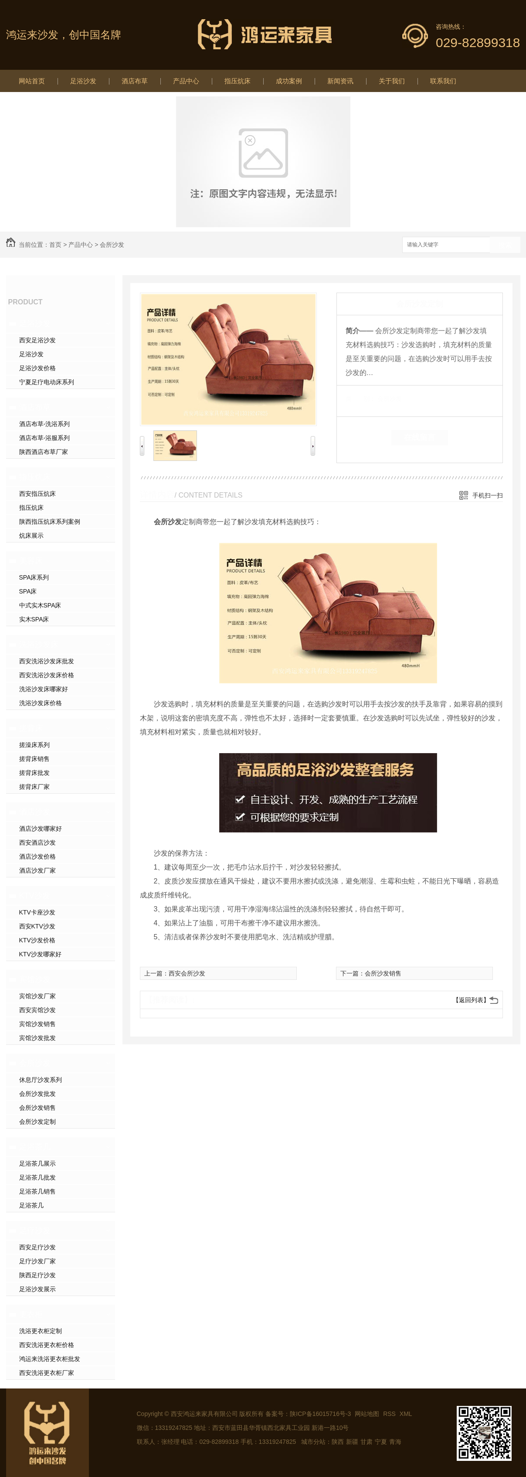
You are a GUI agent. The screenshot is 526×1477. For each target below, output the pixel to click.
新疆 (352, 1441)
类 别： (361, 398)
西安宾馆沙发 (37, 1009)
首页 (55, 244)
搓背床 (31, 728)
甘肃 (366, 1441)
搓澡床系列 (34, 744)
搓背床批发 (34, 772)
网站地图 (367, 1413)
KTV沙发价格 (37, 940)
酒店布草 (135, 81)
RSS (390, 1413)
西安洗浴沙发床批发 (46, 661)
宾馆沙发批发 (37, 1037)
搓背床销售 (34, 758)
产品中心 (186, 81)
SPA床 (28, 591)
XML (406, 1413)
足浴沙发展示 (37, 1289)
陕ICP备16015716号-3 (320, 1413)
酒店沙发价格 (37, 856)
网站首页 (32, 81)
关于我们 (392, 81)
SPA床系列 (34, 577)
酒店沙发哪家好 (40, 828)
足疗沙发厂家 (37, 1261)
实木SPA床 (34, 619)
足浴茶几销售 (37, 1191)
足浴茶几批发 (37, 1177)
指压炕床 (237, 81)
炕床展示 (31, 535)
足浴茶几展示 (37, 1163)
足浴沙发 (83, 81)
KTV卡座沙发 (37, 912)
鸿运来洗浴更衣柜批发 (49, 1358)
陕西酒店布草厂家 (43, 451)
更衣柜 (31, 1314)
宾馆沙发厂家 (37, 996)
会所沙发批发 (37, 1093)
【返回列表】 (471, 999)
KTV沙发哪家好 (40, 954)
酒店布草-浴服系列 (44, 437)
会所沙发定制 (37, 1121)
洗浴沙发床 (38, 644)
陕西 (338, 1441)
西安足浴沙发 (37, 340)
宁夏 (381, 1441)
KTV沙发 (34, 895)
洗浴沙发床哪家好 (43, 689)
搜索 (505, 245)
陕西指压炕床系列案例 (49, 521)
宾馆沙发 (35, 979)
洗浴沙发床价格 (40, 702)
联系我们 (443, 81)
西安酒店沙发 (37, 842)
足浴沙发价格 (37, 368)
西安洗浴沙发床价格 (46, 675)
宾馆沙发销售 (37, 1023)
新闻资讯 (340, 81)
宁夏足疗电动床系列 (46, 382)
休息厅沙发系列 (40, 1079)
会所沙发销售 (37, 1107)
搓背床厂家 (34, 786)
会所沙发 (112, 244)
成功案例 (289, 81)
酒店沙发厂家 (37, 870)
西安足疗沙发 (37, 1247)
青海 (395, 1441)
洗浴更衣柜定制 (40, 1330)
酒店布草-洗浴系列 (44, 423)
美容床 (31, 560)
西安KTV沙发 (37, 926)
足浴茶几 (35, 1147)
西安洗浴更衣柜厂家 (46, 1372)
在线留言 (419, 437)
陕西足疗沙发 (37, 1275)
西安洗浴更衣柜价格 (46, 1344)
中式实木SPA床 (40, 605)
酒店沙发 (35, 812)
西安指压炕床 (37, 493)
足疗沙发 (35, 1230)
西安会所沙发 (187, 973)
